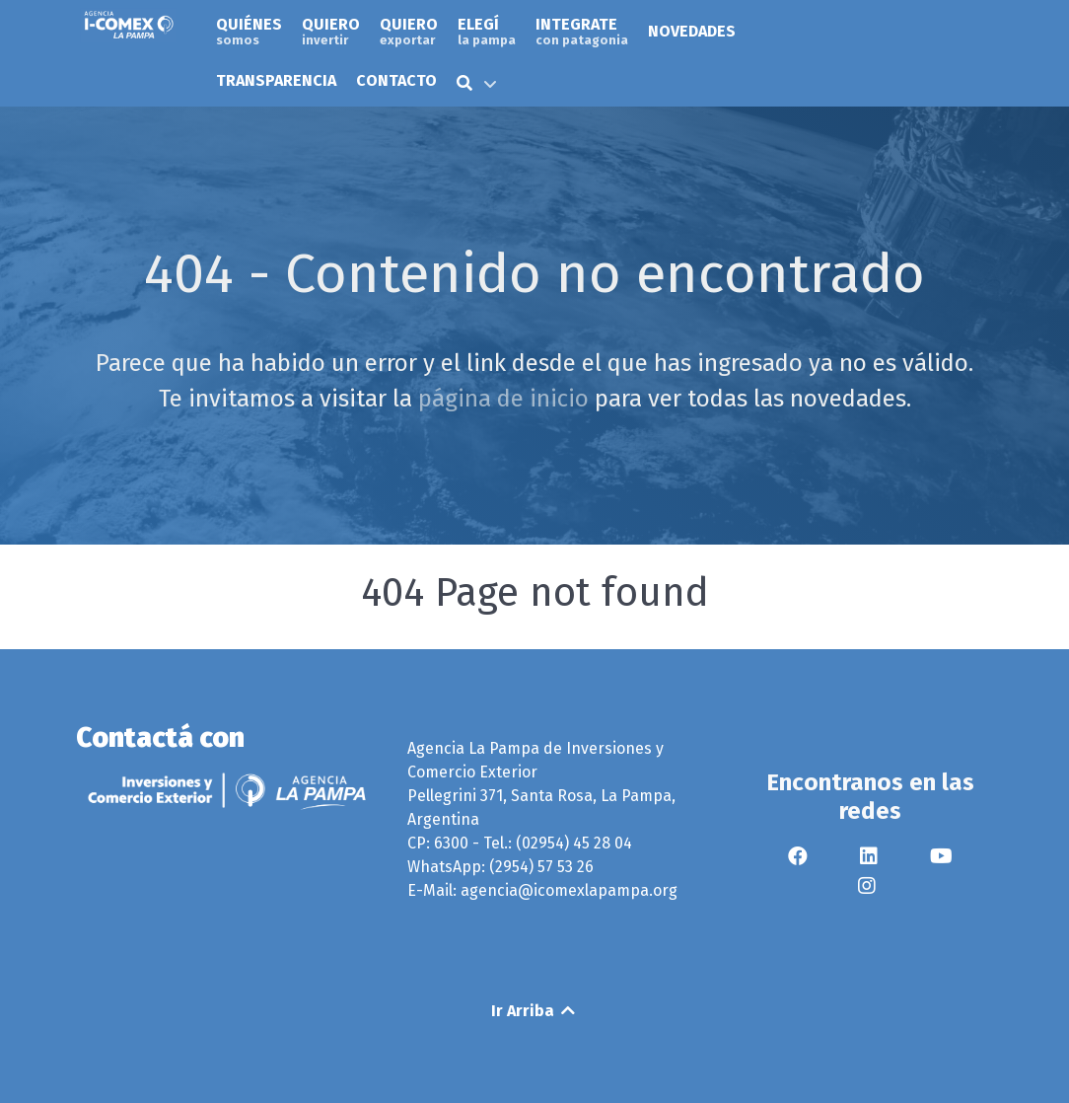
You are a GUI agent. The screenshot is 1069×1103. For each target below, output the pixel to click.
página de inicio (503, 398)
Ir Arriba (534, 1010)
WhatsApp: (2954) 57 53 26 (500, 866)
